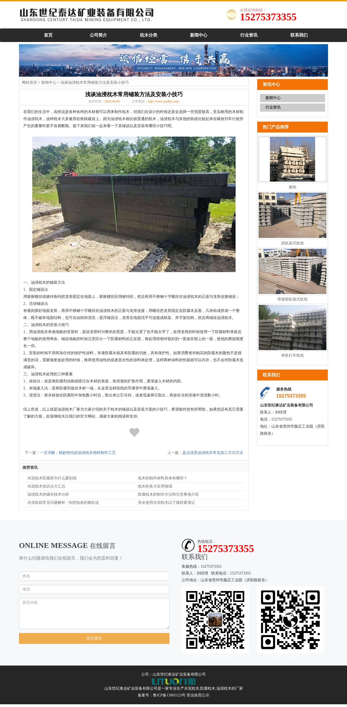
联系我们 (299, 35)
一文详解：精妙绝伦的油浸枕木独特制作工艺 (78, 453)
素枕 (292, 187)
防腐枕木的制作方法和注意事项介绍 (168, 494)
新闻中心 (198, 35)
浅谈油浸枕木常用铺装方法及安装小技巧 (94, 82)
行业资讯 (249, 35)
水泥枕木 (191, 688)
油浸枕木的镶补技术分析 (48, 494)
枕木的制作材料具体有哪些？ (162, 478)
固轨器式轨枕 (292, 243)
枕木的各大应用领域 (155, 486)
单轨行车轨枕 (292, 355)
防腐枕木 (207, 688)
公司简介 (98, 35)
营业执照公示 (198, 695)
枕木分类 (148, 35)
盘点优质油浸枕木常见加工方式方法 (212, 453)
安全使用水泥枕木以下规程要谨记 (166, 503)
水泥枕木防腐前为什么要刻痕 (52, 478)
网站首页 (29, 82)
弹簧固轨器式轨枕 (292, 299)
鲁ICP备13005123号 (169, 695)
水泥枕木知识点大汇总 (46, 486)
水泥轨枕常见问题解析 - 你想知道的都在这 (63, 503)
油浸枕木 (224, 688)
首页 (48, 35)
